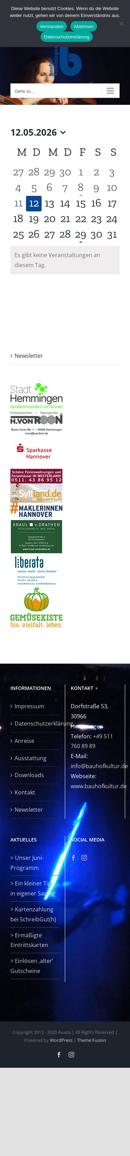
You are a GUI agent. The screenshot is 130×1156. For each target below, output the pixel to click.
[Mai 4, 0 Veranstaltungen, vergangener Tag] (18, 188)
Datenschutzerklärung (35, 723)
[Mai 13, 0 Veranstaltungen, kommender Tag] (49, 203)
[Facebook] (73, 858)
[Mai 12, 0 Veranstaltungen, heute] (34, 203)
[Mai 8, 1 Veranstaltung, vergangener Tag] (80, 188)
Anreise (24, 741)
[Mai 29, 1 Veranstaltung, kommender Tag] (80, 235)
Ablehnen (84, 26)
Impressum (29, 706)
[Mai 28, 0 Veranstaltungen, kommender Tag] (65, 235)
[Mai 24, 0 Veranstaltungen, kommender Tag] (112, 219)
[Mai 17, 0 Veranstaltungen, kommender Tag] (112, 203)
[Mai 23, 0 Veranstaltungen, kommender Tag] (96, 219)
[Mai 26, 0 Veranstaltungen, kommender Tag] (34, 235)
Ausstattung (30, 758)
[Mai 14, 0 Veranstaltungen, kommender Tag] (65, 203)
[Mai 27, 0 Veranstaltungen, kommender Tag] (49, 235)
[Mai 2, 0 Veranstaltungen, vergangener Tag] (96, 172)
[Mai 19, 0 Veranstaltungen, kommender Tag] (34, 219)
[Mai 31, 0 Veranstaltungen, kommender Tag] (112, 235)
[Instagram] (84, 858)
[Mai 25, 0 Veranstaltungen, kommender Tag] (18, 235)
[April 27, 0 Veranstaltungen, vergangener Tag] (18, 172)
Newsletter (29, 355)
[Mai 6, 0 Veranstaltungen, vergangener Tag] (49, 188)
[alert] (65, 260)
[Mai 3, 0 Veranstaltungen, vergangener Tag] (112, 172)
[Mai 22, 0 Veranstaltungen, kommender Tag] (80, 219)
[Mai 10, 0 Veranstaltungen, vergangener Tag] (112, 188)
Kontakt (25, 792)
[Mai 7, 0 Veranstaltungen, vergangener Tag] (65, 188)
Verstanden (51, 26)
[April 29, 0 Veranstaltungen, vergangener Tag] (49, 172)
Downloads (29, 775)
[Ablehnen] (121, 23)
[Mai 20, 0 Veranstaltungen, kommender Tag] (49, 219)
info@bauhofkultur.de (99, 766)
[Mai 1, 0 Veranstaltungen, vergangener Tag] (80, 172)
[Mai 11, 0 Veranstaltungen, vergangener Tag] (18, 203)
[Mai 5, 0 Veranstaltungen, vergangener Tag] (34, 188)
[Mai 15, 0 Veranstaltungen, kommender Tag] (80, 203)
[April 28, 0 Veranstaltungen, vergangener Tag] (34, 172)
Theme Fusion (91, 1040)
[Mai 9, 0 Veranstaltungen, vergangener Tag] (96, 188)
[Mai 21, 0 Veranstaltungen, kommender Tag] (65, 219)
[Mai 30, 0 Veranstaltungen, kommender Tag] (96, 235)
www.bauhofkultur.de (99, 786)
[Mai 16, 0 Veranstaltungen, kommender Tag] (96, 203)
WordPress (61, 1040)
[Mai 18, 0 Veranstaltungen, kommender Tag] (18, 219)
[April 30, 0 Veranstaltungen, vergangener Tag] (65, 172)
